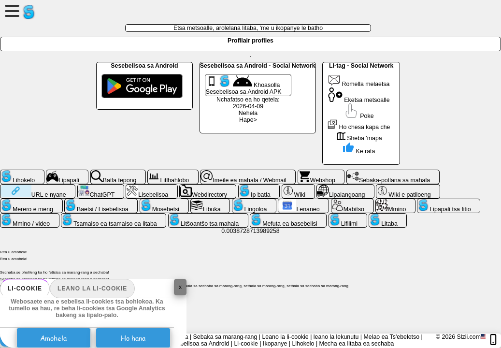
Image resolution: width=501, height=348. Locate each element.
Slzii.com (469, 337)
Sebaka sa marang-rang (225, 337)
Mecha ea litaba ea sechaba (356, 343)
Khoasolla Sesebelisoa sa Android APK (244, 85)
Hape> (248, 119)
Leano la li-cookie (92, 288)
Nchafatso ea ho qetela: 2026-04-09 (248, 103)
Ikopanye (275, 343)
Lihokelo (303, 343)
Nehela (248, 113)
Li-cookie (25, 288)
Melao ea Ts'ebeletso (391, 337)
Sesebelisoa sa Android (198, 343)
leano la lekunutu (336, 337)
